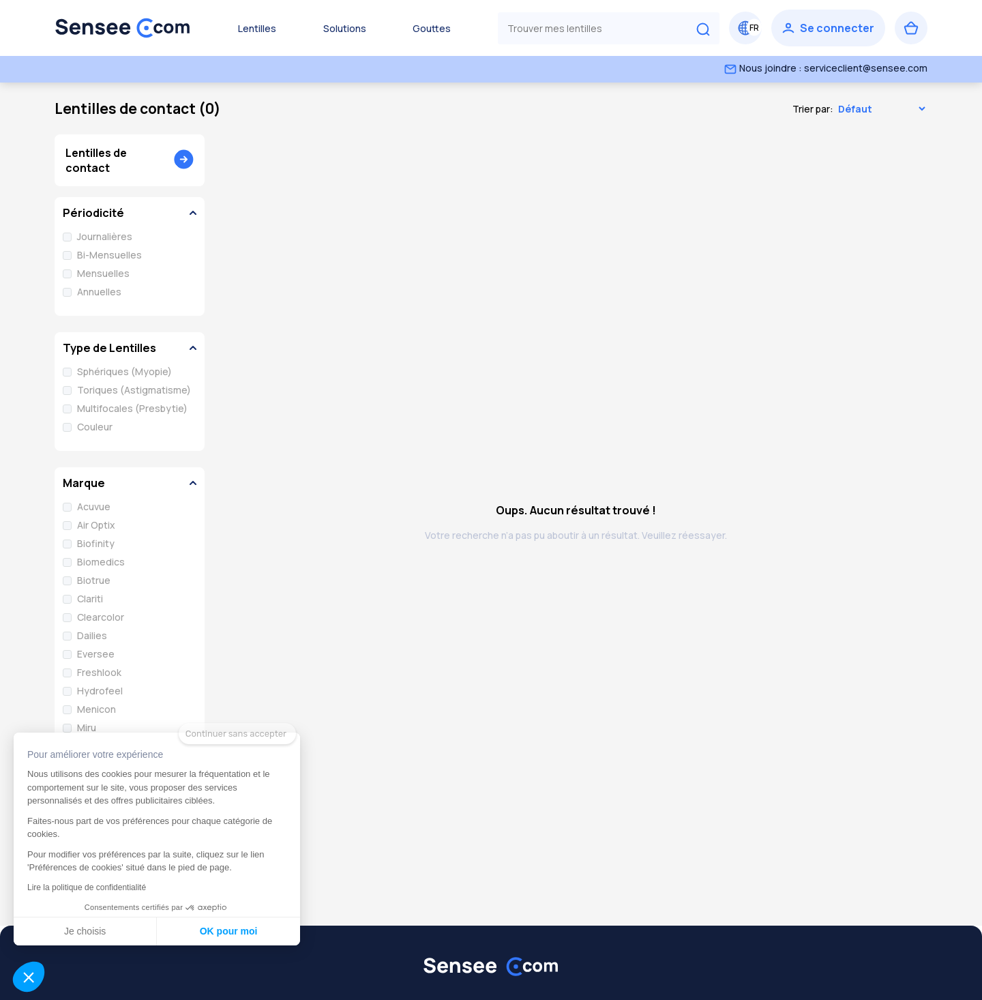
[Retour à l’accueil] (123, 28)
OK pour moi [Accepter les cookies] (173, 931)
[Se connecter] (828, 28)
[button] (28, 976)
